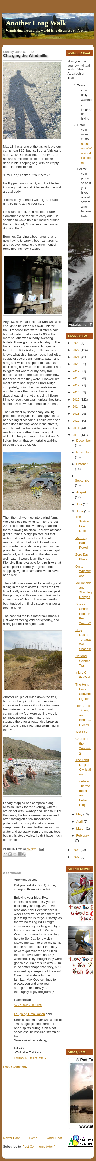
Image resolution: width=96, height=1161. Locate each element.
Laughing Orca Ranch (29, 1014)
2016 (77, 392)
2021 (77, 357)
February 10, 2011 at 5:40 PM (30, 1058)
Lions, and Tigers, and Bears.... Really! (83, 715)
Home (33, 1138)
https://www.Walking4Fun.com (86, 153)
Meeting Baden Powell (81, 542)
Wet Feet (81, 731)
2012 (77, 420)
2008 (77, 850)
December (83, 440)
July (79, 504)
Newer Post (11, 1138)
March (81, 828)
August (81, 492)
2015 (77, 399)
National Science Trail (82, 660)
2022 (77, 350)
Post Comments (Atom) (38, 1146)
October (81, 464)
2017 (77, 385)
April (80, 821)
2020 (77, 364)
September (83, 480)
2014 (77, 406)
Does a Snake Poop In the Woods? (83, 613)
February (82, 835)
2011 (77, 428)
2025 (77, 343)
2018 (77, 378)
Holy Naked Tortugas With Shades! (83, 639)
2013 (77, 413)
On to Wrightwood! (83, 571)
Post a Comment (15, 1066)
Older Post (54, 1138)
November (83, 452)
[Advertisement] (39, 1102)
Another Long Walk (36, 23)
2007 (77, 857)
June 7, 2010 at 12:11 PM (28, 1005)
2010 (77, 435)
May (79, 814)
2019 (77, 371)
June (80, 511)
